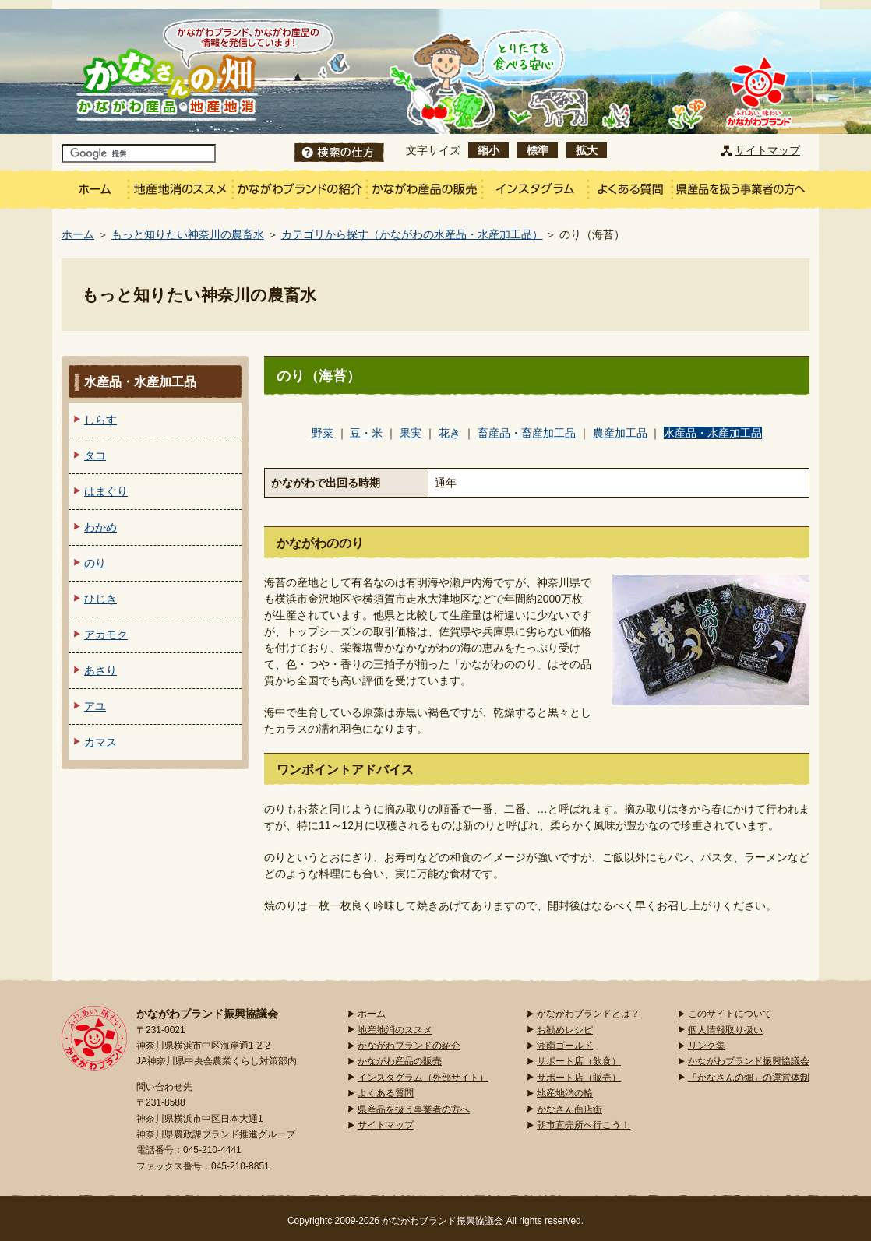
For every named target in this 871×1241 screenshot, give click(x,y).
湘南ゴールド (565, 1045)
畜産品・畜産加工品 (527, 433)
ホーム (78, 234)
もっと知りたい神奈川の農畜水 (187, 234)
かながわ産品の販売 (400, 1061)
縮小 (488, 150)
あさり (100, 670)
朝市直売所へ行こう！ (583, 1125)
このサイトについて (730, 1013)
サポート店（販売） (579, 1077)
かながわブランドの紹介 (409, 1045)
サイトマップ (767, 150)
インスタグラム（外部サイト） (423, 1077)
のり (95, 563)
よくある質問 (386, 1093)
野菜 (322, 433)
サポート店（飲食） (579, 1061)
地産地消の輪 (565, 1093)
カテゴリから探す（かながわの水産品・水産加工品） (412, 234)
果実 (410, 433)
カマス (100, 742)
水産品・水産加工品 (713, 433)
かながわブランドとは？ (588, 1013)
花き (449, 433)
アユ (95, 706)
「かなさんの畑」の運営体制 (748, 1077)
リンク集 (706, 1045)
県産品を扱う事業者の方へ (414, 1109)
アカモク (106, 634)
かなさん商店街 (569, 1109)
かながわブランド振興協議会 (748, 1061)
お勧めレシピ (565, 1030)
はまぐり (106, 491)
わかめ (100, 527)
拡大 (587, 150)
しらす (100, 419)
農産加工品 (620, 433)
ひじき (100, 598)
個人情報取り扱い (725, 1030)
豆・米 (366, 433)
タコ (95, 455)
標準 (537, 150)
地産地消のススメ (395, 1030)
